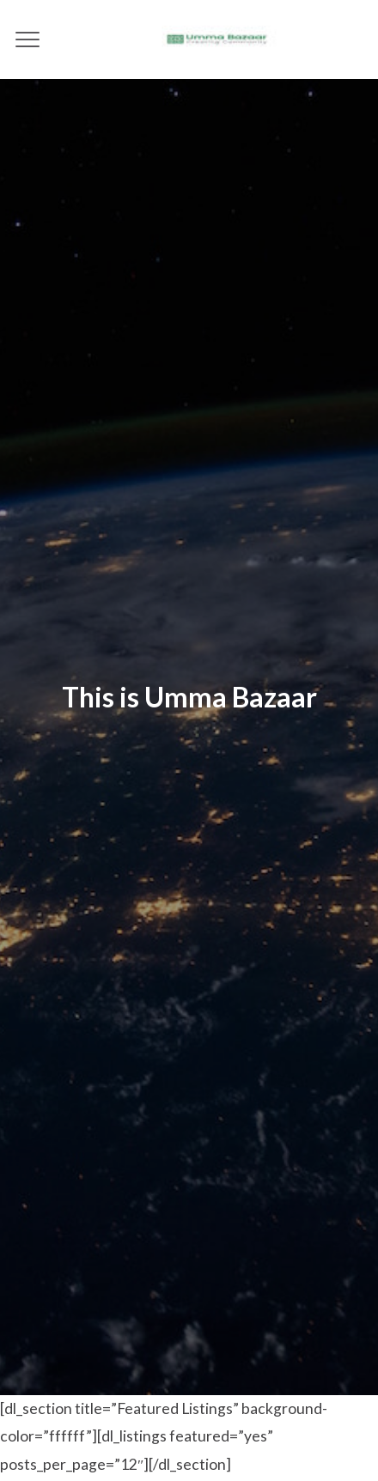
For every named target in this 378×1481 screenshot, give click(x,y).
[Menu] (28, 39)
